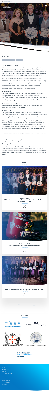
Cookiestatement (6, 382)
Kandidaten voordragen (8, 60)
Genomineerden (5, 369)
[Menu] (46, 5)
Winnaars (19, 60)
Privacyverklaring (6, 380)
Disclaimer (4, 384)
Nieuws (3, 367)
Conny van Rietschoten (7, 373)
